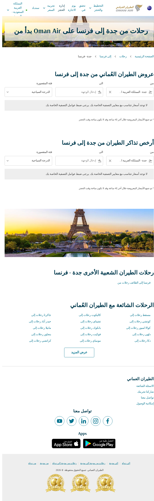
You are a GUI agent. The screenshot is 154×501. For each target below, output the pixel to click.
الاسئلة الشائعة (143, 386)
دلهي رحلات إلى (139, 334)
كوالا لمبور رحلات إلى (136, 328)
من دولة (30, 463)
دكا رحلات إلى (140, 340)
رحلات (121, 56)
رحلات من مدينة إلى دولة (62, 463)
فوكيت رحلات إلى (88, 334)
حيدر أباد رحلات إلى (38, 321)
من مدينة (42, 463)
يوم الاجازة (70, 8)
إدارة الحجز (59, 8)
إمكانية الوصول (143, 403)
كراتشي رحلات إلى (38, 340)
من (150, 83)
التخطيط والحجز (93, 8)
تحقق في (80, 8)
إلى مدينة (111, 463)
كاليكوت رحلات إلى (88, 315)
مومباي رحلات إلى (88, 340)
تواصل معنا (145, 397)
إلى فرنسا (103, 56)
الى (99, 83)
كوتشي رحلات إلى (137, 321)
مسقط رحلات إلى (138, 315)
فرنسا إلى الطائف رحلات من (131, 282)
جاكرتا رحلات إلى (39, 315)
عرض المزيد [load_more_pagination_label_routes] (77, 352)
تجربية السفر (46, 8)
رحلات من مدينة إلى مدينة (90, 463)
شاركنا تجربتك (143, 391)
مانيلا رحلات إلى (40, 328)
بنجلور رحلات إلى (39, 334)
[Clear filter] (107, 92)
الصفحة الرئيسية (142, 56)
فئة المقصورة (42, 83)
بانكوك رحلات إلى (88, 328)
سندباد (33, 8)
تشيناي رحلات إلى (88, 321)
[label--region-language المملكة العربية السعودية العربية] (14, 10)
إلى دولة (124, 463)
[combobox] (131, 92)
